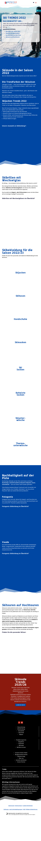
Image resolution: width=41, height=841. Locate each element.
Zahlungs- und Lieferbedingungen (13, 835)
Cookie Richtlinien (28, 831)
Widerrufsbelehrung (31, 835)
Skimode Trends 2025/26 (20, 681)
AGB (24, 835)
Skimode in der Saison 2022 (13, 31)
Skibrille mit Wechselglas (13, 33)
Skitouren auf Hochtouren (13, 37)
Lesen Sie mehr (20, 705)
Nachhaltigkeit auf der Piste (13, 35)
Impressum (11, 831)
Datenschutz (18, 831)
